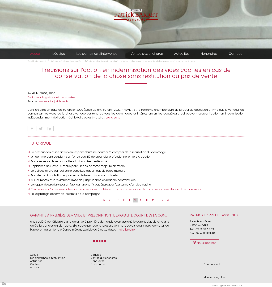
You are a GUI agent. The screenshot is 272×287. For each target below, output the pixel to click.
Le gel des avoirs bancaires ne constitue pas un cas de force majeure (78, 171)
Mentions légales (214, 277)
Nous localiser (206, 243)
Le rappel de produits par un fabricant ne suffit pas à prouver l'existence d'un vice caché (91, 185)
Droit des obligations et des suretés (65, 61)
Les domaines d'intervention (97, 53)
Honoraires (209, 53)
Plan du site (211, 264)
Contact (235, 53)
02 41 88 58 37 (205, 229)
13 (141, 200)
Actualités (181, 53)
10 (124, 200)
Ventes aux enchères (147, 53)
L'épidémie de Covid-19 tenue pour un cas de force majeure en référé (78, 166)
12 (135, 200)
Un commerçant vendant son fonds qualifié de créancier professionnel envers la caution (91, 157)
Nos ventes (98, 264)
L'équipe (58, 53)
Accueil (35, 53)
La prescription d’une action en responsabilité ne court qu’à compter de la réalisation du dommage (98, 152)
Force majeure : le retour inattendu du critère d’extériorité (69, 161)
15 (153, 200)
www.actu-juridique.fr (53, 101)
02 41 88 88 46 (205, 233)
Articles (34, 267)
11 (129, 200)
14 (147, 200)
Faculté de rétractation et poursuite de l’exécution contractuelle (74, 175)
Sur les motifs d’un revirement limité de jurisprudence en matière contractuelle (83, 180)
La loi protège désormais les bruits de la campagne (65, 194)
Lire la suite (113, 118)
